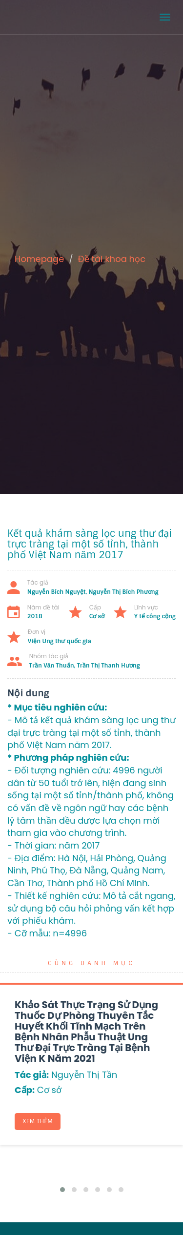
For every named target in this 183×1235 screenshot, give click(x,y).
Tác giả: (32, 1075)
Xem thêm (37, 1121)
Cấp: (25, 1090)
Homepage (39, 259)
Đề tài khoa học (112, 259)
